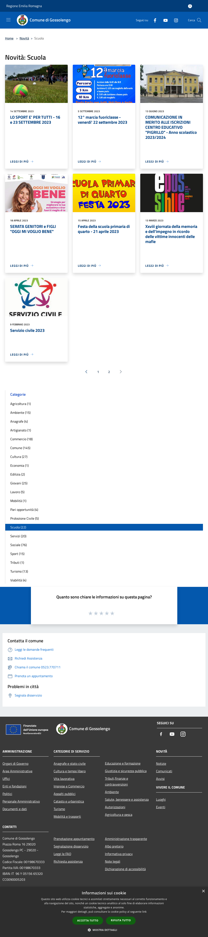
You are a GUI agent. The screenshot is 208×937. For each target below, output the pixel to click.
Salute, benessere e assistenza (127, 799)
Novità (24, 38)
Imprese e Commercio (69, 786)
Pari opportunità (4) (24, 509)
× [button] (203, 891)
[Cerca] (199, 20)
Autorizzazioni (115, 807)
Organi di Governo (15, 763)
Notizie (161, 763)
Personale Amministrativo (21, 801)
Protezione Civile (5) (24, 518)
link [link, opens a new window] (144, 911)
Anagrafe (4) (19, 421)
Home (9, 38)
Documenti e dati (15, 808)
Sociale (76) (18, 544)
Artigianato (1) (20, 430)
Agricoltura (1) (20, 403)
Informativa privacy (119, 853)
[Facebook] (153, 20)
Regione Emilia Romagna (24, 5)
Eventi (160, 807)
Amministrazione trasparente (126, 838)
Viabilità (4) (18, 580)
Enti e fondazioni (14, 786)
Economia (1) (19, 465)
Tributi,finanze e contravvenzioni (116, 781)
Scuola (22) (18, 527)
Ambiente (112, 791)
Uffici (6, 778)
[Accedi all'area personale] (190, 6)
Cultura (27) (18, 456)
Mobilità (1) (18, 500)
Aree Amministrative (17, 771)
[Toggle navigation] (8, 19)
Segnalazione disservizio (71, 846)
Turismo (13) (19, 571)
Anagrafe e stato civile (70, 763)
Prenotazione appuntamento (74, 838)
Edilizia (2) (17, 474)
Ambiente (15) (20, 412)
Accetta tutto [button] (87, 920)
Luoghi (161, 799)
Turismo (59, 808)
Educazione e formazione (122, 763)
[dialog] (104, 912)
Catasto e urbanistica (69, 801)
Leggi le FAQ (62, 853)
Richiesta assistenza (68, 861)
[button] (104, 930)
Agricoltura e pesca (118, 814)
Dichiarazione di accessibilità (125, 868)
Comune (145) (20, 447)
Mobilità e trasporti (67, 816)
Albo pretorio (114, 846)
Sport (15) (17, 553)
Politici (7, 793)
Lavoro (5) (17, 491)
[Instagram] (174, 20)
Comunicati (164, 771)
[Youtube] (164, 20)
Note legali (112, 861)
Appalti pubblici (65, 793)
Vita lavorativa (64, 778)
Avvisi (160, 778)
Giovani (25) (18, 483)
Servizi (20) (18, 536)
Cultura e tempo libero (70, 771)
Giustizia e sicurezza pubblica (126, 770)
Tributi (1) (17, 562)
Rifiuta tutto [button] (121, 920)
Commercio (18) (21, 439)
